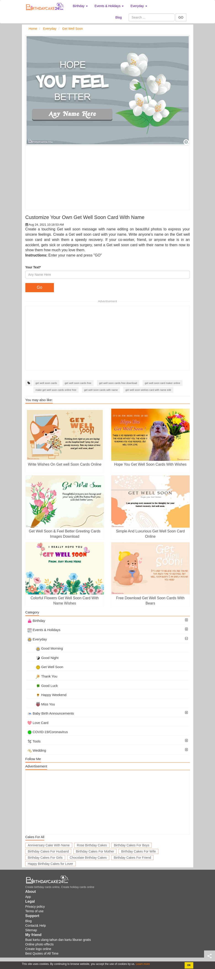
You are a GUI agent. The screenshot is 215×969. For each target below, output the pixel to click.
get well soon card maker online (162, 383)
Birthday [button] (80, 6)
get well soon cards (46, 383)
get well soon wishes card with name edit (148, 390)
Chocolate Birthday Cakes (88, 857)
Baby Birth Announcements (50, 713)
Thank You (42, 676)
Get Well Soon (45, 667)
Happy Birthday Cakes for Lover (50, 864)
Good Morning (45, 648)
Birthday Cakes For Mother (95, 851)
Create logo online (38, 949)
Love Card (37, 723)
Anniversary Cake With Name (49, 845)
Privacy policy (35, 906)
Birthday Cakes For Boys (131, 845)
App (28, 897)
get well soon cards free (78, 383)
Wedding (36, 750)
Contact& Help (35, 925)
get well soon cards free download (118, 383)
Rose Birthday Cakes (92, 845)
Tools (34, 741)
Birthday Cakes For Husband (48, 851)
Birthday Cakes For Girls (45, 857)
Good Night (43, 658)
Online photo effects (39, 944)
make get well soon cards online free (56, 390)
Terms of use (34, 911)
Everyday (37, 639)
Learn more (142, 964)
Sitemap (31, 930)
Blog (118, 17)
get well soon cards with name (101, 390)
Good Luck (42, 686)
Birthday (36, 621)
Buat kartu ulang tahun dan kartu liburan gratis (58, 940)
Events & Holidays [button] (109, 6)
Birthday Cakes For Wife (138, 851)
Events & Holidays (44, 630)
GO (180, 17)
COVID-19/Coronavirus (47, 732)
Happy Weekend (46, 695)
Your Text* (33, 267)
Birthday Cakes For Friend (132, 857)
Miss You (41, 704)
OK (189, 965)
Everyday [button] (138, 6)
